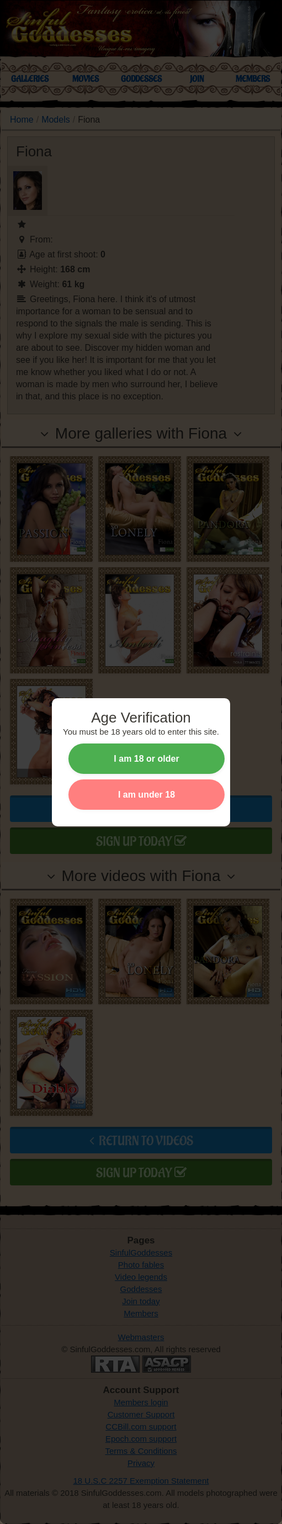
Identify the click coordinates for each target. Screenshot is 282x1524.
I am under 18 (146, 794)
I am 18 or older (146, 758)
